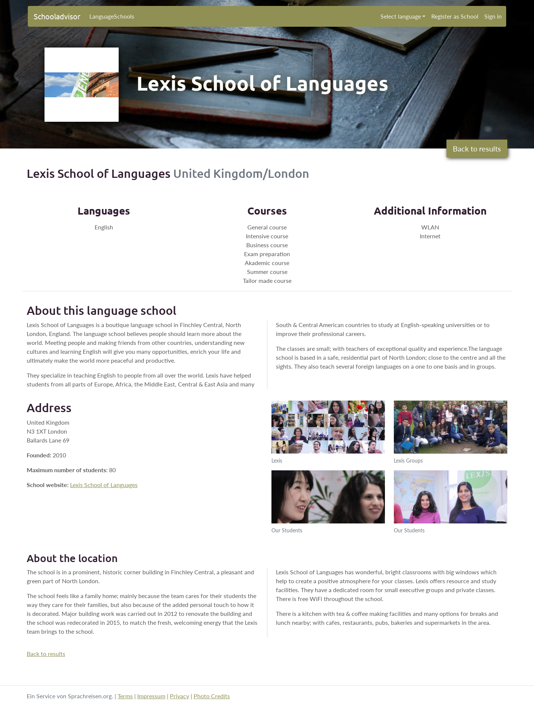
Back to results (477, 148)
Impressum (151, 695)
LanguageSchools (111, 16)
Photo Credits (212, 695)
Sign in (493, 16)
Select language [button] (400, 16)
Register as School (454, 16)
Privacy (179, 695)
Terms (125, 695)
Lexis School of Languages (104, 484)
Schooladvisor (57, 16)
